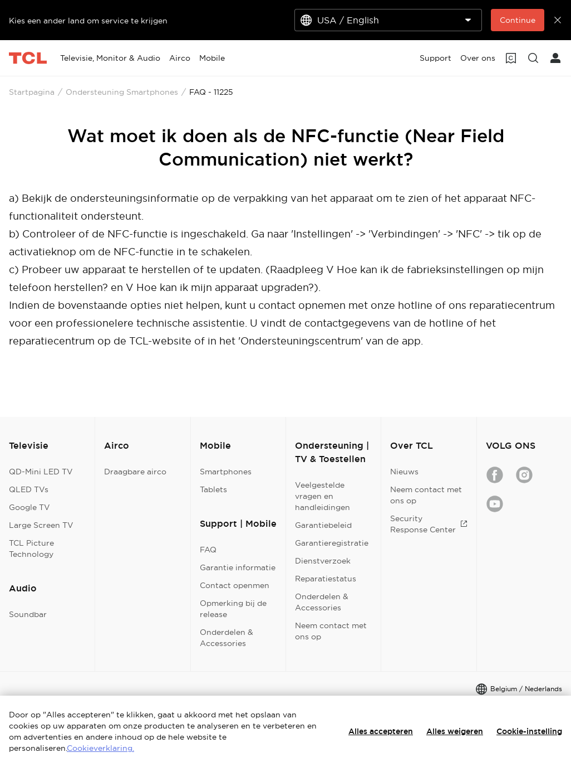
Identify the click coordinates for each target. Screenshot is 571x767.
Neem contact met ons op (331, 631)
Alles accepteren (380, 731)
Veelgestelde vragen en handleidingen (322, 496)
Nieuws (404, 472)
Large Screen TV (41, 525)
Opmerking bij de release (233, 608)
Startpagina (32, 92)
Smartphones (226, 472)
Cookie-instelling (529, 731)
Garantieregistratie (331, 543)
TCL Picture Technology (31, 548)
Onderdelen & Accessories (226, 637)
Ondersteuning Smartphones (122, 92)
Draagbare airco (135, 472)
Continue (517, 20)
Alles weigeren (454, 731)
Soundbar (28, 614)
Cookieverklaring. (100, 748)
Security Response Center (428, 524)
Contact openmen (234, 585)
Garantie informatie (237, 567)
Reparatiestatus (325, 579)
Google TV (29, 507)
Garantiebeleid (323, 525)
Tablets (213, 489)
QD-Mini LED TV (41, 472)
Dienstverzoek (323, 561)
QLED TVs (28, 489)
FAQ (208, 550)
